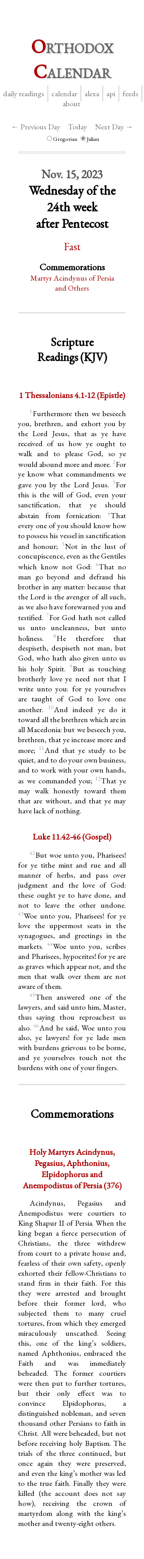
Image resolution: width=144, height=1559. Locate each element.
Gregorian (62, 138)
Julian (90, 138)
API (110, 94)
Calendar (64, 94)
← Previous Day (35, 127)
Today (77, 127)
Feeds (130, 94)
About (71, 104)
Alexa (91, 94)
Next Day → (114, 127)
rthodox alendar (72, 59)
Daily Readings (23, 94)
